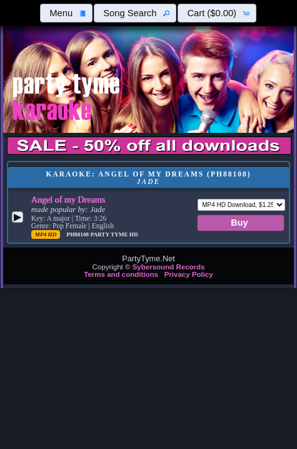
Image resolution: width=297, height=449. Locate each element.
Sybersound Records (169, 267)
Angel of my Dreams (68, 200)
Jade (97, 209)
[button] (66, 13)
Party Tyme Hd (114, 234)
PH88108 (78, 234)
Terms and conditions (121, 274)
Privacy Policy (188, 274)
